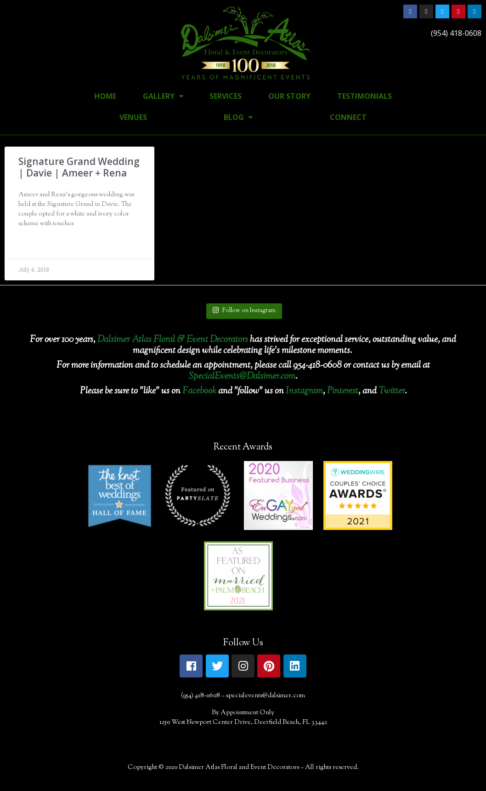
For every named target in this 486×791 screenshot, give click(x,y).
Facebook (199, 391)
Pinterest (342, 391)
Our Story (289, 96)
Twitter (392, 391)
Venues (133, 117)
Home (105, 96)
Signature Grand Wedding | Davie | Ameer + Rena (79, 167)
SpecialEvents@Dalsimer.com (242, 376)
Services (225, 96)
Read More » (36, 245)
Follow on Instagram (244, 311)
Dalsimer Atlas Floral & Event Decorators (172, 340)
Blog (238, 117)
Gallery (163, 96)
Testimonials (364, 96)
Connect (348, 117)
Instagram (304, 391)
